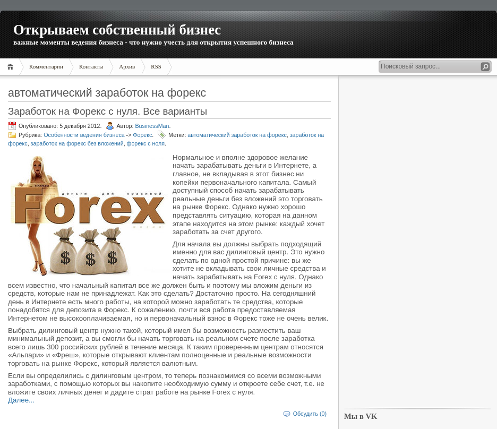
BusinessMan (152, 126)
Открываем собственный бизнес (117, 30)
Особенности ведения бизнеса (84, 135)
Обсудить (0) (310, 413)
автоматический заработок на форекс (236, 135)
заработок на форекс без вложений (77, 143)
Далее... (21, 400)
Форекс (142, 135)
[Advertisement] (417, 242)
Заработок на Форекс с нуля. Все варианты (107, 111)
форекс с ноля (146, 143)
